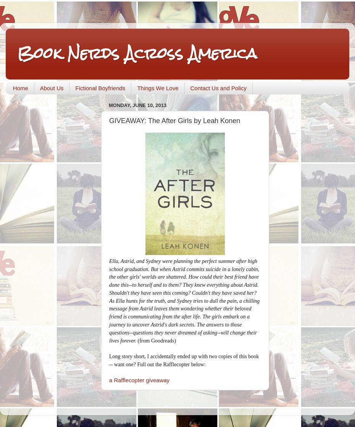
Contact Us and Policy (218, 88)
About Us (52, 88)
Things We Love (157, 88)
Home (20, 88)
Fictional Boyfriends (100, 88)
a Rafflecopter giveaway (139, 380)
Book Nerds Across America (137, 53)
